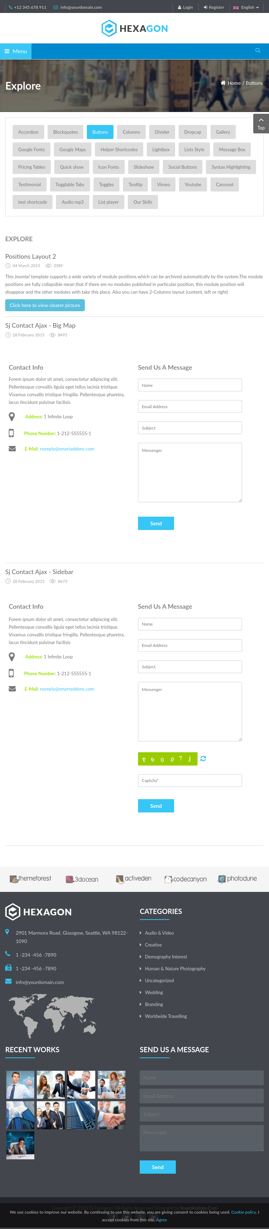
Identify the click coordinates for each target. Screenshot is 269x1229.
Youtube (193, 184)
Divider (162, 132)
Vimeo (163, 184)
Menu (16, 51)
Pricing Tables (31, 167)
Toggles (106, 184)
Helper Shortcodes (119, 149)
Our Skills (142, 202)
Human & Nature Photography (175, 968)
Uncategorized (159, 980)
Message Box (232, 149)
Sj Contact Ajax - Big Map (40, 325)
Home (234, 83)
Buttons (254, 83)
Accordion (28, 132)
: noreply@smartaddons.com (66, 449)
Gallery (223, 132)
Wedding (154, 992)
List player (108, 202)
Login (185, 7)
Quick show (71, 167)
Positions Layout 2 (30, 256)
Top (261, 123)
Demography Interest (166, 956)
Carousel (225, 184)
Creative (153, 945)
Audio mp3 (73, 202)
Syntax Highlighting (231, 167)
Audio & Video (159, 933)
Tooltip (135, 184)
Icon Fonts (108, 167)
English (246, 7)
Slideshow (144, 167)
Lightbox (161, 149)
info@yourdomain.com (81, 7)
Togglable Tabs (70, 184)
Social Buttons (182, 167)
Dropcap (192, 132)
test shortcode (32, 202)
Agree (161, 1219)
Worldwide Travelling (166, 1016)
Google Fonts (31, 149)
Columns (131, 132)
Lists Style (194, 149)
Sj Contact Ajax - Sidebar (39, 571)
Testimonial (29, 184)
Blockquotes (65, 132)
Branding (154, 1004)
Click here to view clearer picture (45, 305)
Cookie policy (243, 1212)
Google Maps (73, 149)
